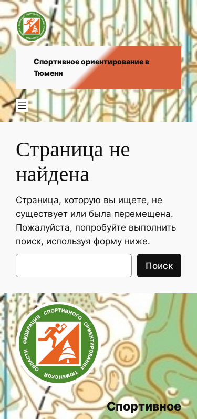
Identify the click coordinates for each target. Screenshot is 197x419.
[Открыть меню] (22, 105)
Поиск (159, 266)
